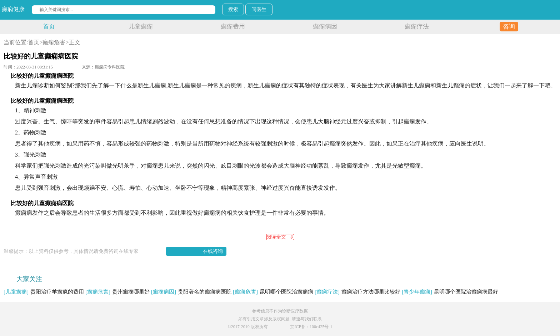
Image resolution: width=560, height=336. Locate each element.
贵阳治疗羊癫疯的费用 (44, 292)
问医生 (258, 9)
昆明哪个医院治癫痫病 (273, 292)
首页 (49, 26)
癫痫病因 (325, 26)
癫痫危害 (53, 42)
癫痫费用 (233, 26)
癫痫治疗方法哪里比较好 (357, 292)
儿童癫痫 (141, 26)
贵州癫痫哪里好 (117, 292)
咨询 (509, 26)
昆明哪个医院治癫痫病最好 (450, 292)
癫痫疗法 (417, 26)
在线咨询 (213, 251)
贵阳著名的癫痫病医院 (191, 292)
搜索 (233, 9)
